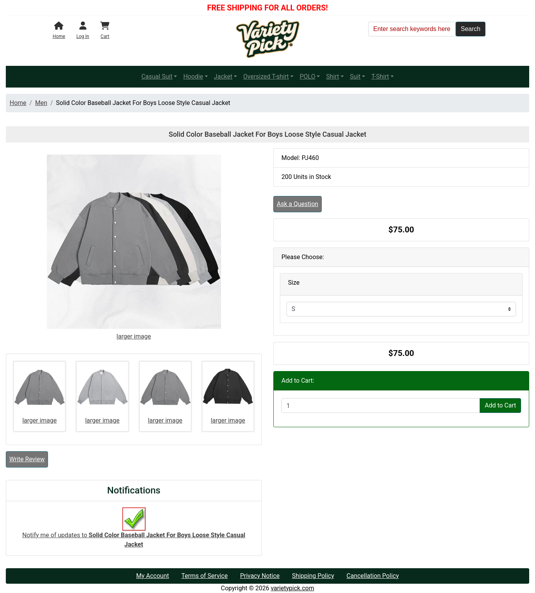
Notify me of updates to (133, 531)
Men (41, 103)
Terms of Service (204, 575)
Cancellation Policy (372, 575)
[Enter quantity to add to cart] (380, 405)
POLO (307, 76)
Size (294, 282)
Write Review (27, 459)
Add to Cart (500, 405)
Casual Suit (156, 76)
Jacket (223, 76)
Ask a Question (297, 204)
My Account (152, 575)
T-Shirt (380, 76)
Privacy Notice (260, 575)
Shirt (332, 76)
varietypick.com (292, 588)
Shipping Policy (313, 575)
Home (18, 103)
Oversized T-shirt (266, 76)
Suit (355, 76)
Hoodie (193, 76)
